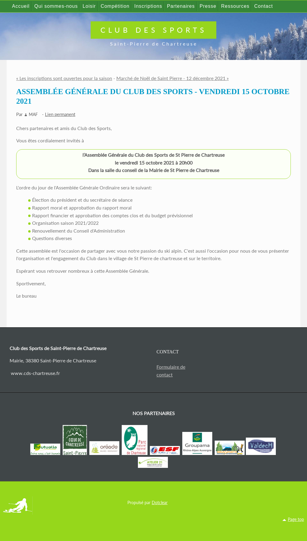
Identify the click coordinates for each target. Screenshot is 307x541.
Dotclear (160, 502)
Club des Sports (153, 29)
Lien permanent (60, 114)
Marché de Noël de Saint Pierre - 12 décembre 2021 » (172, 78)
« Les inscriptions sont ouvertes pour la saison (64, 78)
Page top (296, 519)
